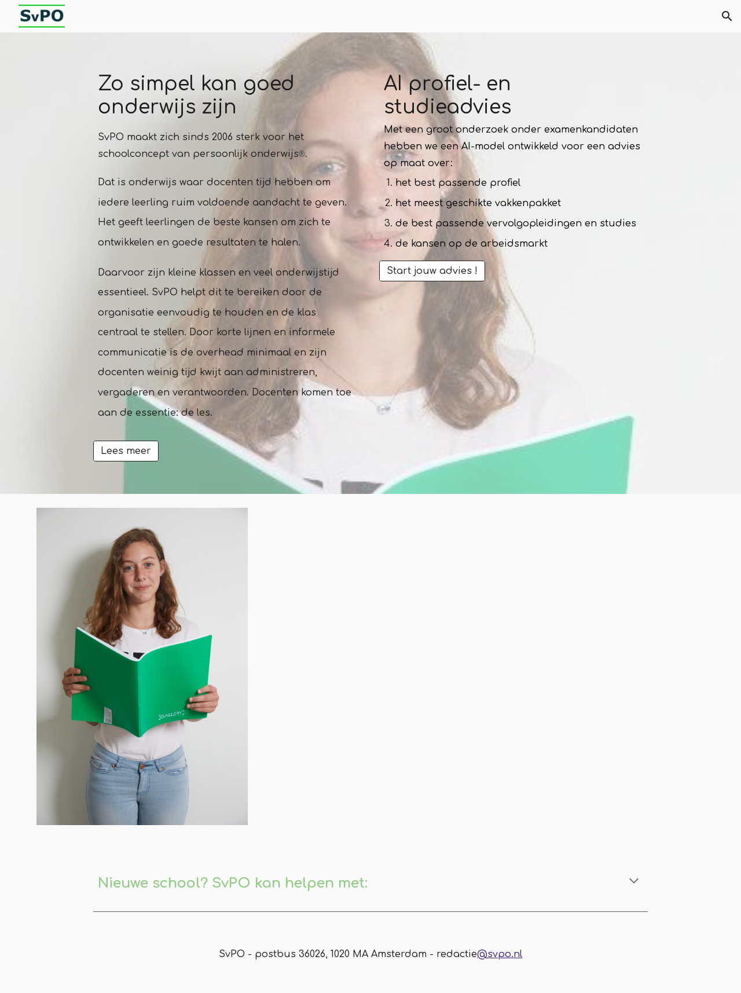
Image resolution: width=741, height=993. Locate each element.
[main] (227, 253)
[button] (727, 16)
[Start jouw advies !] (432, 271)
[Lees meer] (126, 451)
